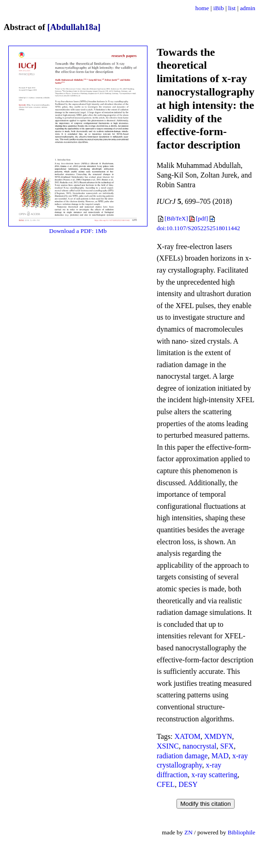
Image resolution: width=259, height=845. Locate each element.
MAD (220, 756)
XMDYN (218, 736)
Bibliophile (241, 832)
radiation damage (182, 756)
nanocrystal (199, 746)
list (231, 8)
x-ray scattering (214, 775)
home (202, 8)
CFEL (166, 784)
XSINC (168, 746)
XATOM (187, 736)
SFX (227, 746)
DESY (188, 784)
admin (247, 8)
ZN (188, 832)
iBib (218, 8)
